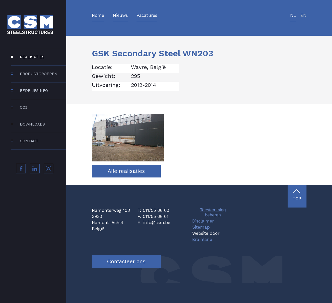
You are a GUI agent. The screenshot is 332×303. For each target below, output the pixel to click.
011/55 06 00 (156, 230)
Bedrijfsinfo (34, 90)
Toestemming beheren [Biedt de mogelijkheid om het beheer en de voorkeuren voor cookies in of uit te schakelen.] (213, 232)
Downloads (32, 124)
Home (98, 15)
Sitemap (201, 246)
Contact (29, 141)
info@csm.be (156, 242)
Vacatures (147, 15)
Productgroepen (38, 74)
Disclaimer (203, 240)
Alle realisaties (126, 191)
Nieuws (120, 15)
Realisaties (32, 57)
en (303, 15)
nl (293, 15)
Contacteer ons (126, 281)
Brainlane (202, 258)
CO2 (23, 107)
